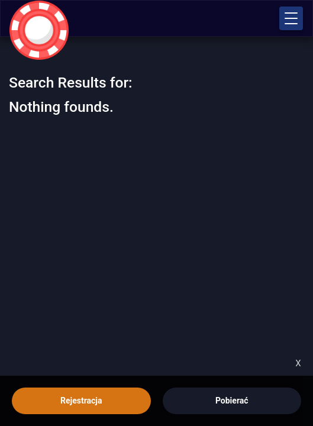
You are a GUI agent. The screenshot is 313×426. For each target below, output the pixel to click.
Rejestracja (81, 400)
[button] (291, 18)
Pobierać (232, 400)
